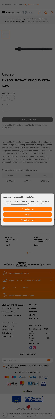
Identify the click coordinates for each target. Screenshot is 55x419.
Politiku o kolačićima (19, 204)
